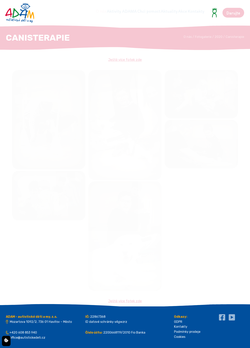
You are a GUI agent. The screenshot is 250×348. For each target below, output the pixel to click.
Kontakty (196, 11)
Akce (175, 11)
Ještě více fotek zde (125, 60)
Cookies (179, 337)
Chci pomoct (126, 11)
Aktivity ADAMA (93, 11)
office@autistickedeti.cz (27, 337)
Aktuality (154, 11)
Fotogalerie (203, 37)
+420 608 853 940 (23, 332)
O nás (64, 11)
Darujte (233, 13)
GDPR (178, 322)
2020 (218, 37)
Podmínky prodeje (187, 332)
